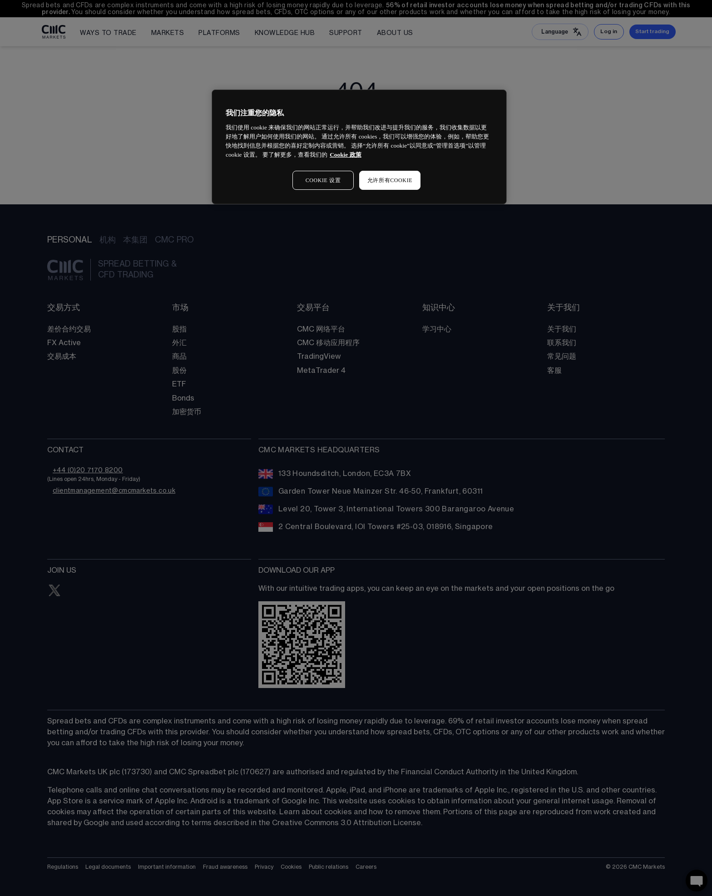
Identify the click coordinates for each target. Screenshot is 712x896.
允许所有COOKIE (389, 180)
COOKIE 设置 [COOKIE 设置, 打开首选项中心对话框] (323, 180)
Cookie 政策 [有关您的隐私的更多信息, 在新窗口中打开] (345, 154)
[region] (359, 146)
